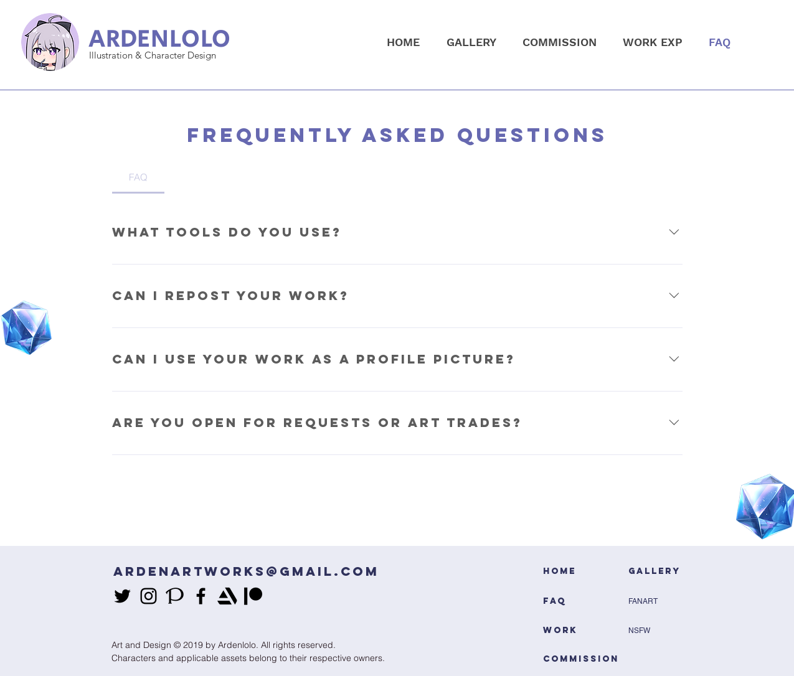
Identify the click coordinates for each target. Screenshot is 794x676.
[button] (471, 42)
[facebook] (201, 596)
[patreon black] (253, 596)
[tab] (138, 177)
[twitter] (122, 596)
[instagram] (148, 596)
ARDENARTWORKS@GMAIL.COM (246, 571)
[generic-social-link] (175, 596)
